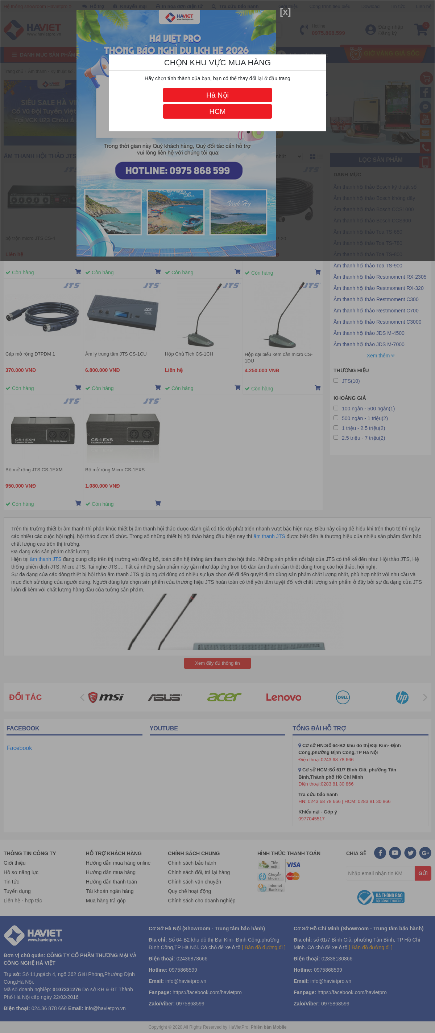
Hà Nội (217, 95)
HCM (217, 111)
